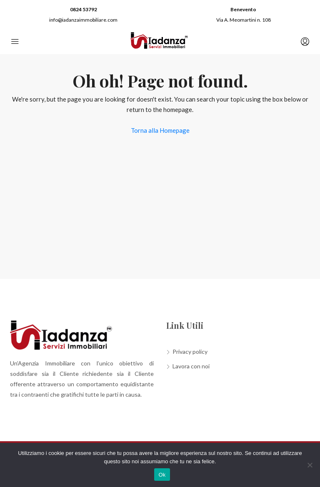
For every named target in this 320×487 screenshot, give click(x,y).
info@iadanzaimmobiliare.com (83, 20)
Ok (161, 475)
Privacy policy (190, 351)
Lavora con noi (191, 366)
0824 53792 (83, 9)
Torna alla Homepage (160, 130)
